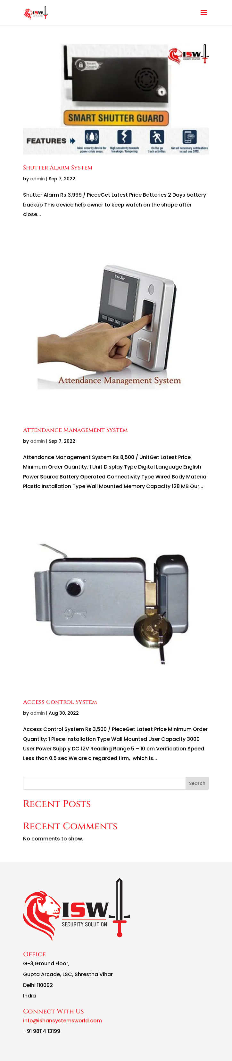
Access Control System (60, 702)
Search (197, 783)
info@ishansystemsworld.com (62, 1020)
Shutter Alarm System (58, 168)
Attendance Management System (75, 430)
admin (37, 179)
